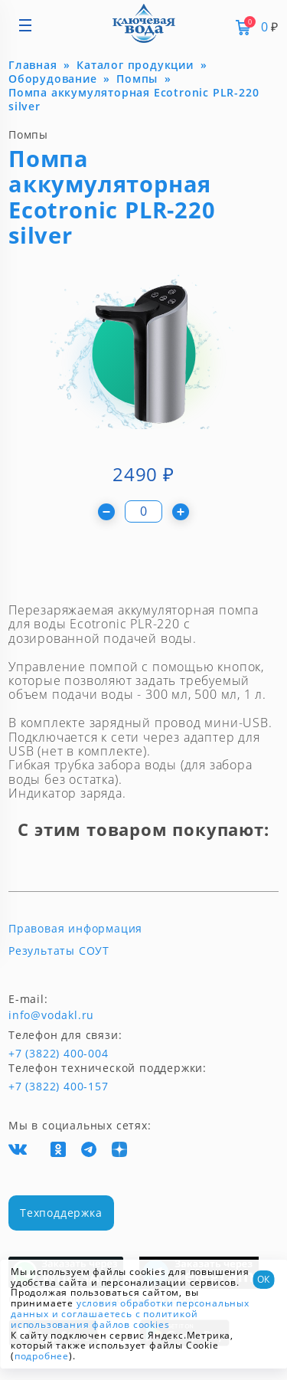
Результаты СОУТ (58, 951)
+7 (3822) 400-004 (33, 1053)
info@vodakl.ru (51, 1015)
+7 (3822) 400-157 (52, 1086)
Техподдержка (61, 1212)
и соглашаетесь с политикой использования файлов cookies (104, 1319)
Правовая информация (75, 929)
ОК (263, 1279)
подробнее (42, 1355)
